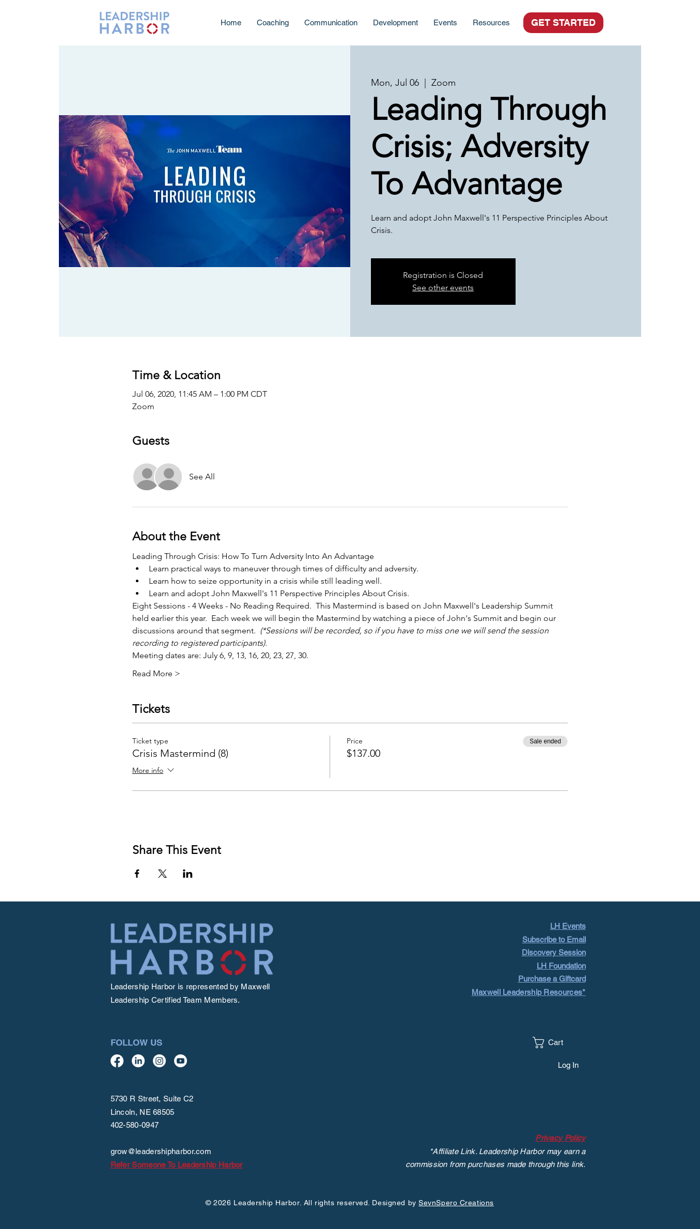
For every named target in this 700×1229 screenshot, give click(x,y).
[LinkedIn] (138, 1060)
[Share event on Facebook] (137, 873)
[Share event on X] (162, 873)
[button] (491, 23)
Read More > (156, 673)
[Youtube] (180, 1060)
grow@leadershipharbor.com (161, 1151)
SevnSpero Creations (456, 1203)
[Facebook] (117, 1060)
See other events (443, 287)
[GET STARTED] (563, 22)
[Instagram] (159, 1060)
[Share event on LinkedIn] (188, 873)
